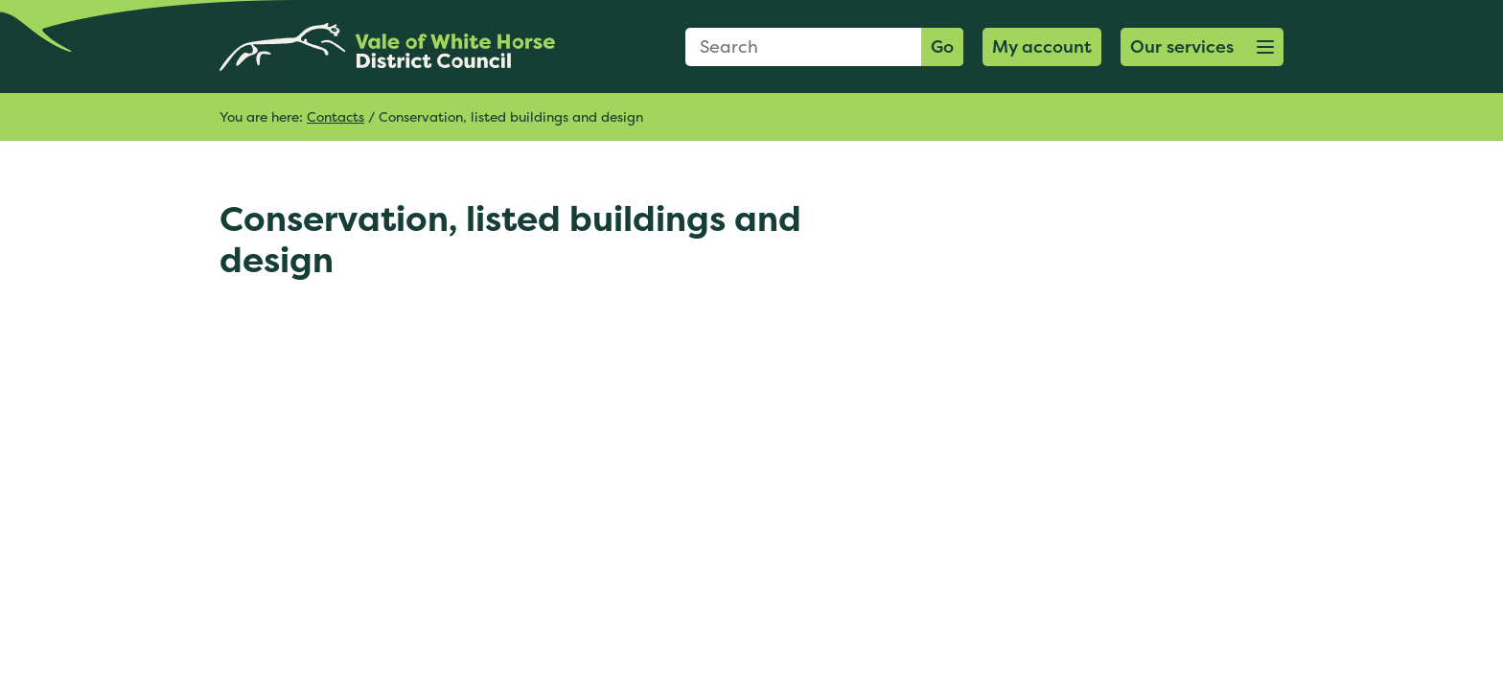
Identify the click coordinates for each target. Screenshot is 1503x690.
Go (942, 46)
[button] (1202, 47)
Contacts (335, 116)
